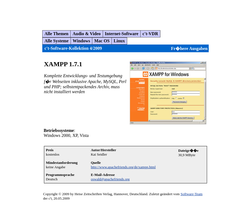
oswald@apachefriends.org (110, 179)
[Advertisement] (103, 13)
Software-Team (191, 194)
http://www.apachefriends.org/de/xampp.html (123, 167)
